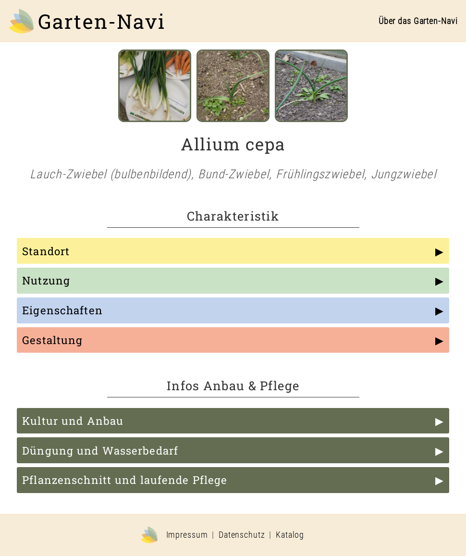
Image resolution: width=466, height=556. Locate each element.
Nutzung (46, 280)
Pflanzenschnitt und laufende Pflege (124, 480)
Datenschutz (242, 535)
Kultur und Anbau (72, 421)
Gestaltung (52, 340)
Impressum (187, 535)
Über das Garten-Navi (418, 21)
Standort (46, 251)
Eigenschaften (62, 310)
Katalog (290, 535)
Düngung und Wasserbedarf (100, 450)
